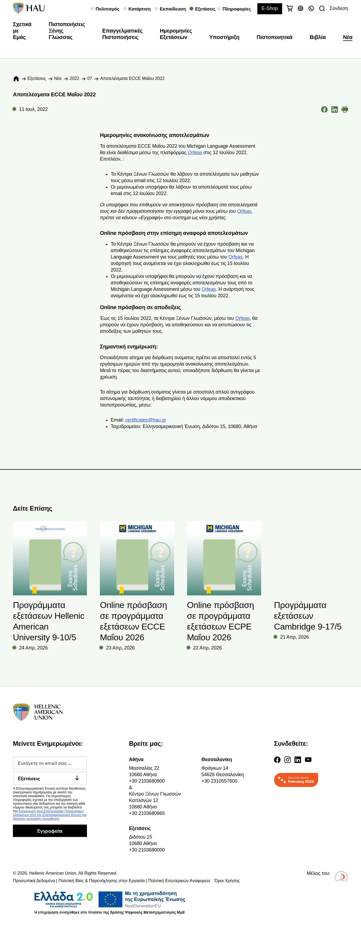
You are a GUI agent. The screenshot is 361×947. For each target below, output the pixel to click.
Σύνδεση (339, 8)
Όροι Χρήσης (227, 880)
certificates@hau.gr (145, 420)
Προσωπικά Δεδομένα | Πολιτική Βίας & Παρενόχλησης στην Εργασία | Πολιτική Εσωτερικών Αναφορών (111, 880)
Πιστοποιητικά (274, 37)
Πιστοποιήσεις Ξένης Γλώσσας (67, 30)
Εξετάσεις (36, 78)
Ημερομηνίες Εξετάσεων (176, 34)
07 (89, 78)
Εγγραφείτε (50, 830)
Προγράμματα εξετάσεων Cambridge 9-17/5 (308, 615)
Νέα (347, 37)
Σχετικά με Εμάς (22, 30)
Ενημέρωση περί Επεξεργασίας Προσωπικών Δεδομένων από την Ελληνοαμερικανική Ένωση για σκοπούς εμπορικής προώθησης (49, 815)
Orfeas (195, 152)
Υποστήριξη (224, 37)
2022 (74, 78)
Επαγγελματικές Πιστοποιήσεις (122, 34)
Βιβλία (318, 37)
